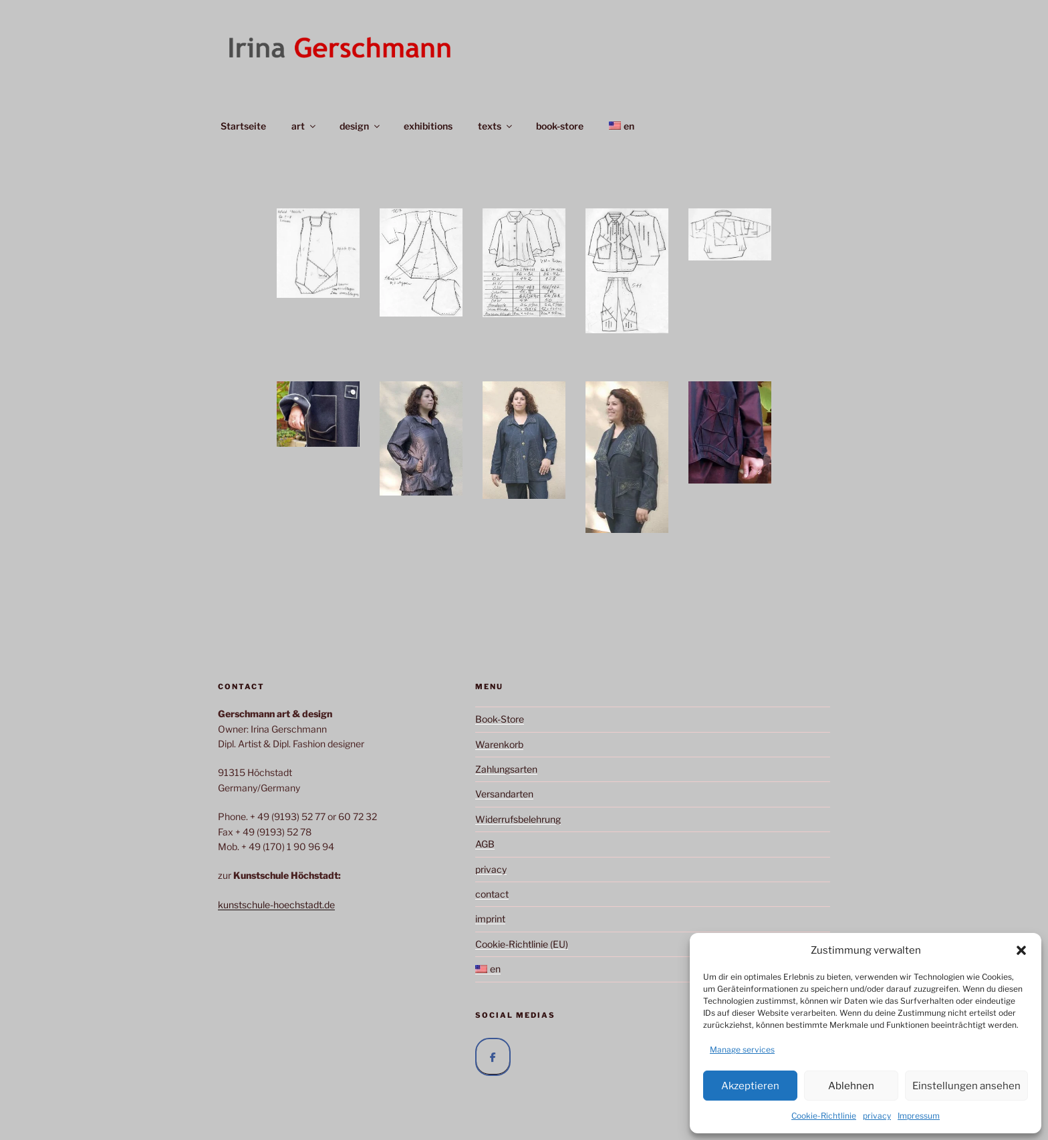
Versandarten (504, 793)
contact (492, 894)
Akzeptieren (750, 1086)
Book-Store (499, 719)
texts (496, 126)
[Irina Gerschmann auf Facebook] (493, 1057)
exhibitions (428, 126)
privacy (877, 1116)
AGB (485, 843)
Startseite (243, 126)
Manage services (742, 1049)
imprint (490, 918)
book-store (559, 126)
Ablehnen (851, 1086)
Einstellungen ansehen (966, 1086)
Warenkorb (499, 744)
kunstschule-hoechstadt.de (276, 904)
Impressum (919, 1116)
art (304, 126)
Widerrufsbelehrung (518, 819)
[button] (1021, 950)
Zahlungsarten (506, 769)
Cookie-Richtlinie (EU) (521, 944)
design (361, 126)
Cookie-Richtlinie (823, 1116)
